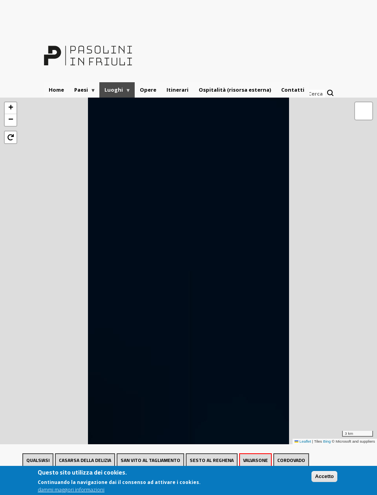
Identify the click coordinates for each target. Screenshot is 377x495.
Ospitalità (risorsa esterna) (235, 89)
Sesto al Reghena (212, 460)
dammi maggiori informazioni (71, 490)
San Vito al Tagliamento (150, 460)
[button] (10, 108)
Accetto (324, 477)
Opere (148, 89)
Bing (327, 441)
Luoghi (115, 92)
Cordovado (291, 460)
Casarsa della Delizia (85, 460)
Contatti (292, 89)
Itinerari (177, 89)
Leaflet (303, 441)
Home (56, 89)
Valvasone (255, 460)
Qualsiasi (37, 460)
